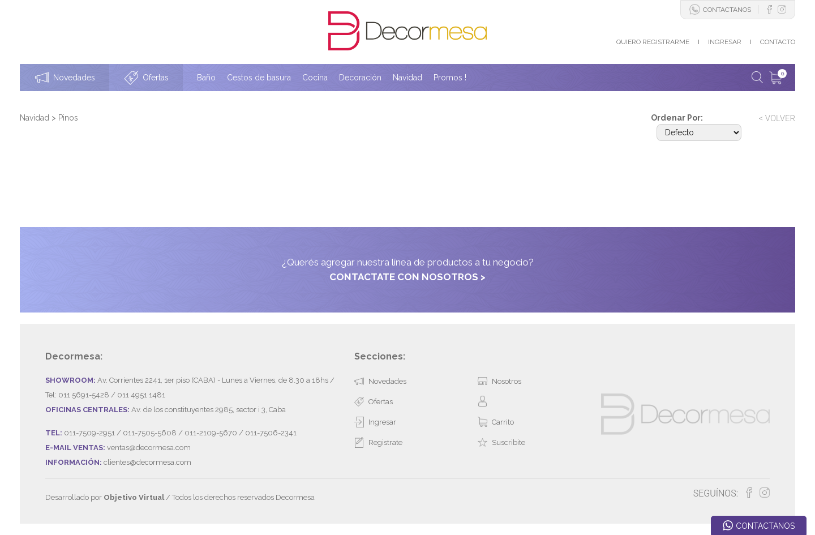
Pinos (68, 117)
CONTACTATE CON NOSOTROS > (407, 277)
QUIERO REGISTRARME (652, 42)
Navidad (36, 117)
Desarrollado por (104, 497)
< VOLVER (776, 118)
